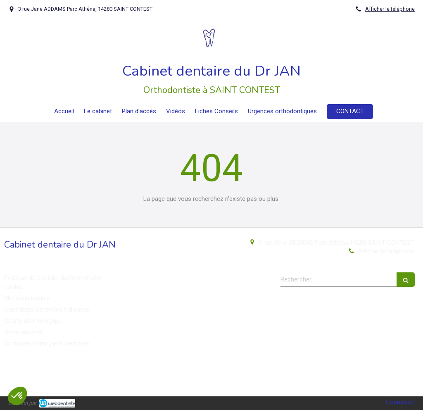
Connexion (400, 402)
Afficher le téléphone (390, 9)
